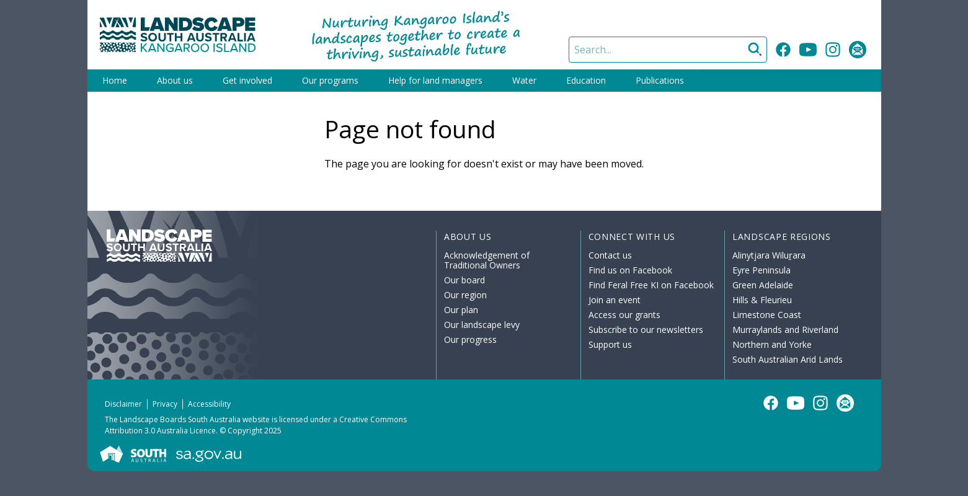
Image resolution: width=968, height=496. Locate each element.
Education (586, 80)
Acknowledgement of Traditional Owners (487, 260)
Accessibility (209, 404)
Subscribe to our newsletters (645, 329)
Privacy (165, 404)
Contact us (610, 255)
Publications (660, 80)
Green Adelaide (762, 285)
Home (114, 80)
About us (175, 80)
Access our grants (624, 315)
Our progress (470, 339)
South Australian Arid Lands (787, 359)
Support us (610, 344)
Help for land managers (435, 80)
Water (524, 80)
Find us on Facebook (630, 270)
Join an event (614, 300)
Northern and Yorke (772, 344)
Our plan (461, 310)
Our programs (330, 80)
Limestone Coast (766, 315)
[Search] (668, 50)
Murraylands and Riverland (785, 329)
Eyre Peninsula (761, 270)
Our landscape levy (482, 324)
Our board (464, 280)
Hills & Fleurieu (762, 300)
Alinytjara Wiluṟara (769, 255)
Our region (465, 295)
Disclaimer (123, 404)
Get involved (247, 80)
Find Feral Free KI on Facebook (651, 285)
